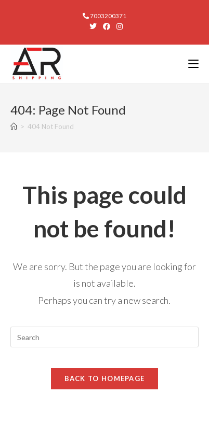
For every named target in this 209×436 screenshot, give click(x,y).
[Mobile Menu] (193, 63)
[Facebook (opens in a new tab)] (106, 26)
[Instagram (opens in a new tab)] (118, 26)
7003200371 (104, 16)
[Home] (13, 126)
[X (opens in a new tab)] (93, 26)
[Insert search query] (104, 337)
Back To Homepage (104, 378)
